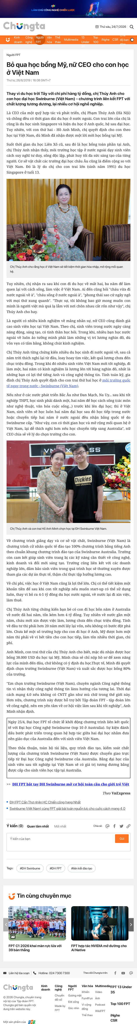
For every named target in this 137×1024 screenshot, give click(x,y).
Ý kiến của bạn (68, 838)
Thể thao (57, 40)
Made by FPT (60, 1001)
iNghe (105, 40)
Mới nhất (60, 826)
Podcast (100, 997)
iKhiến (85, 985)
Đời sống (73, 994)
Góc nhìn (73, 1001)
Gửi (122, 838)
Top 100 (95, 40)
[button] (131, 917)
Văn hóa (48, 40)
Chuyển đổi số (59, 990)
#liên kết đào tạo (81, 861)
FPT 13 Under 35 (84, 39)
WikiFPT (100, 1004)
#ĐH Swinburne (30, 861)
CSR (114, 40)
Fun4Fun (87, 991)
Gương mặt (75, 988)
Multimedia (70, 40)
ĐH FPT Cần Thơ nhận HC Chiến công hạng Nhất (45, 802)
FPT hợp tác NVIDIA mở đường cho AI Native (99, 941)
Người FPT (39, 40)
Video (98, 985)
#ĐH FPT (56, 861)
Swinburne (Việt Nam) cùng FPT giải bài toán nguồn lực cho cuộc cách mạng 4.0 (67, 808)
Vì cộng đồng (86, 999)
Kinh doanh (18, 40)
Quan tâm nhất (38, 826)
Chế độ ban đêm (126, 39)
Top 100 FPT (120, 997)
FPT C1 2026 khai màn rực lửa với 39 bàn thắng (35, 941)
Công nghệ (28, 40)
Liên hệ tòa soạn (16, 966)
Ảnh (97, 991)
